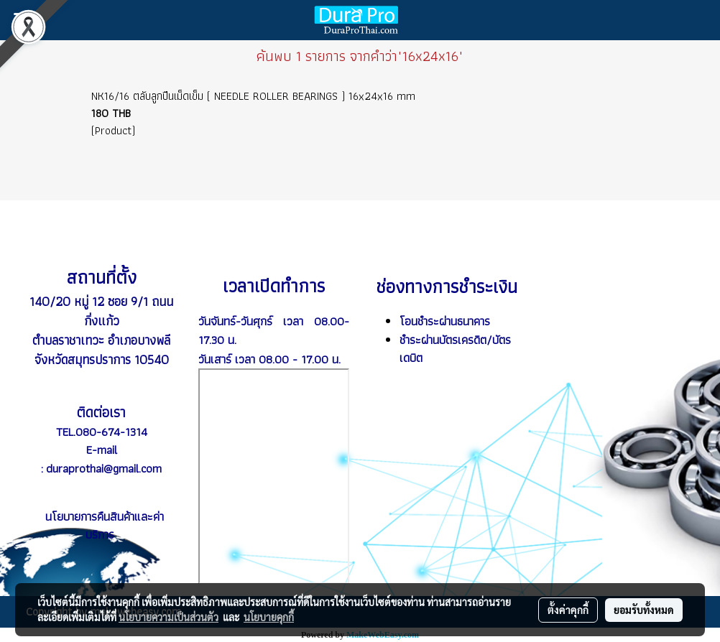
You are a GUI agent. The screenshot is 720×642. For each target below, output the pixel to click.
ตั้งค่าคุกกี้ (568, 609)
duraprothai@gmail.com (104, 468)
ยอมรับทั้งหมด (644, 609)
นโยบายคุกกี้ (269, 616)
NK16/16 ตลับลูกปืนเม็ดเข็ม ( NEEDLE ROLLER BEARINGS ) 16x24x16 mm (253, 96)
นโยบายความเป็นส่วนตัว (168, 616)
